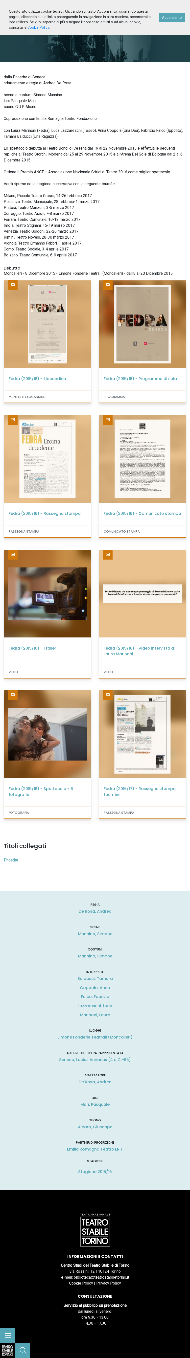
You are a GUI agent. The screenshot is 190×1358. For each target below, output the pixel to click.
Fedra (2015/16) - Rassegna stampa (45, 513)
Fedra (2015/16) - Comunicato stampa (142, 513)
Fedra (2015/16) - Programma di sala (140, 379)
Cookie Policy (81, 1283)
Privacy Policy (108, 1283)
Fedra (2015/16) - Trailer (32, 648)
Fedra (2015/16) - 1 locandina (37, 379)
